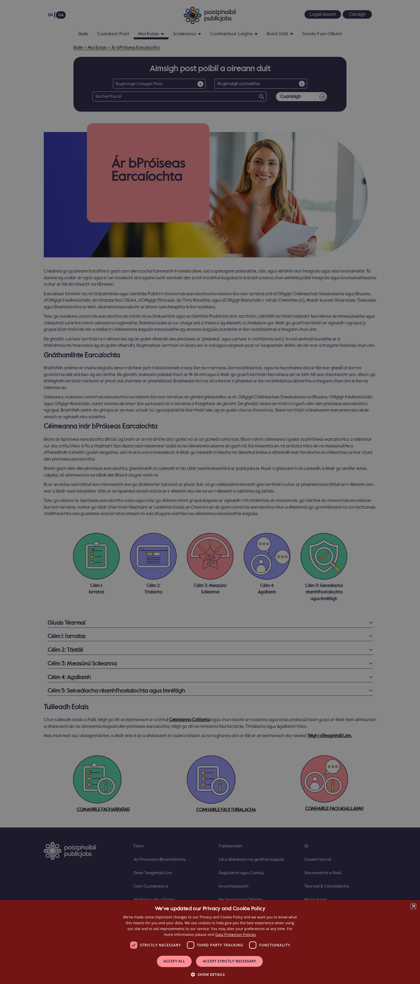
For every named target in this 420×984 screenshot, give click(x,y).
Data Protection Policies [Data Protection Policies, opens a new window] (235, 934)
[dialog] (210, 942)
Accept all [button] (174, 961)
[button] (210, 974)
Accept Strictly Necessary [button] (229, 961)
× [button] (413, 906)
